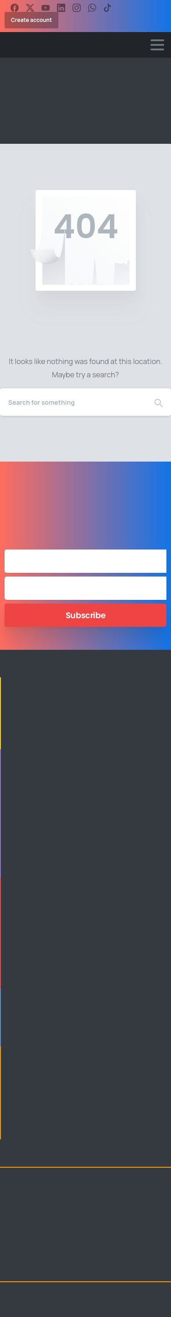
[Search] (73, 402)
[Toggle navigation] (157, 45)
